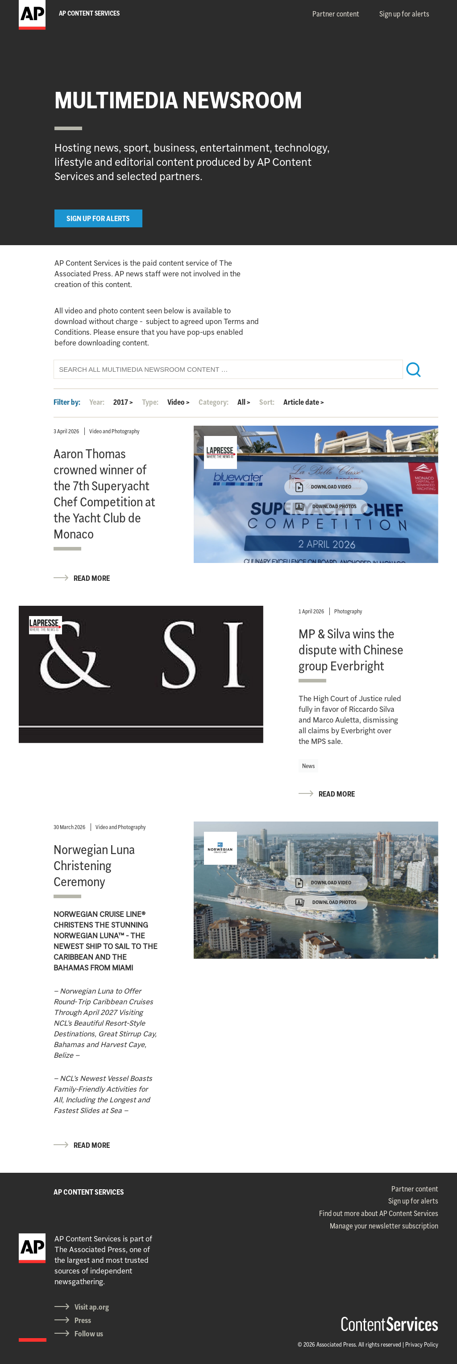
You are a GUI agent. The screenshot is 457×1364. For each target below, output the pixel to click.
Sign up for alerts (404, 14)
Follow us (89, 1333)
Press (83, 1320)
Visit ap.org (92, 1306)
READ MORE (92, 578)
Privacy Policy (421, 1344)
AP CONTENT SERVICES (89, 1192)
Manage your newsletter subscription (384, 1226)
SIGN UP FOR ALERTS (98, 218)
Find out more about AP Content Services (378, 1213)
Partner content (335, 14)
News (308, 766)
